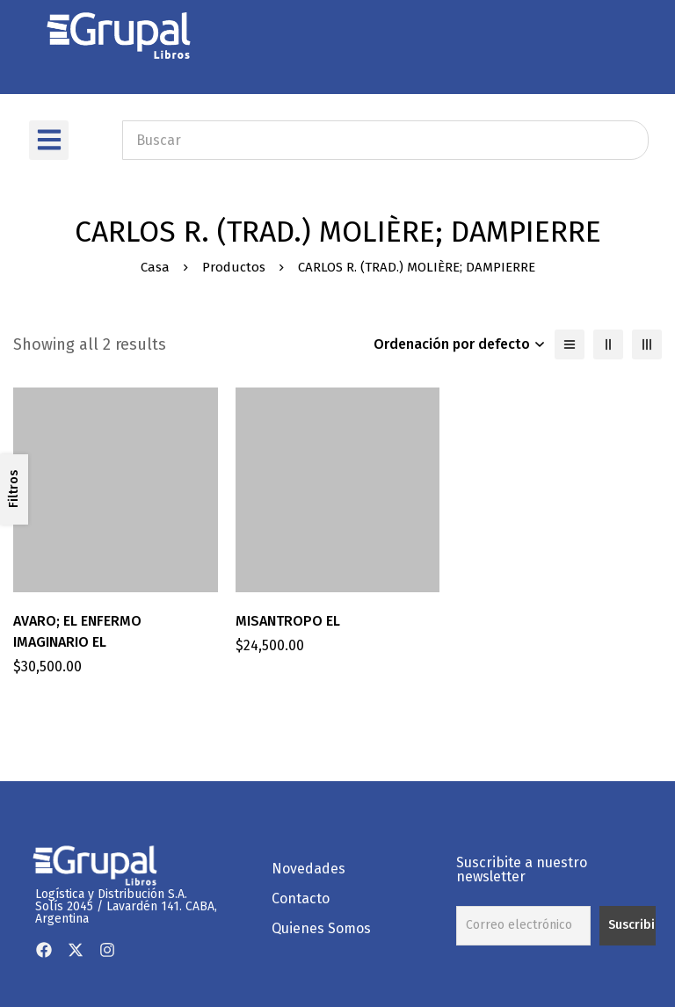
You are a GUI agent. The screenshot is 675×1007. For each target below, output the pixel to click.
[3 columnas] (647, 344)
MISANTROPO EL (288, 620)
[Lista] (569, 344)
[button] (49, 140)
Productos (233, 267)
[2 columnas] (608, 344)
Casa (155, 267)
